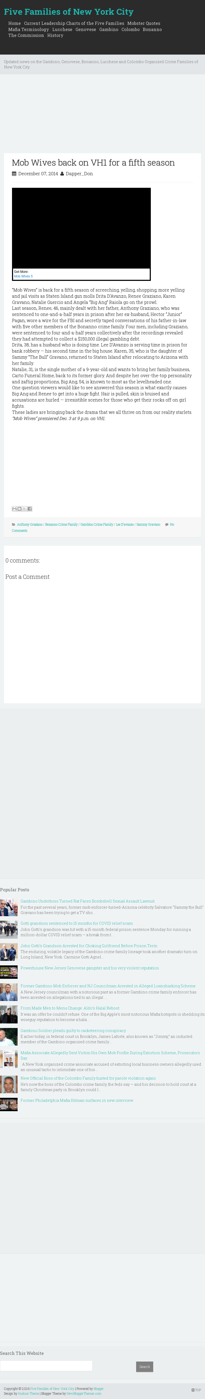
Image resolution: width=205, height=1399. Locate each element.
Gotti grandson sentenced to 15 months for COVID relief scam (77, 923)
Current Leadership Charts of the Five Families (74, 23)
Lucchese (62, 29)
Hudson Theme (28, 1393)
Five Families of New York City (69, 11)
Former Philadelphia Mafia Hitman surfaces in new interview (77, 1100)
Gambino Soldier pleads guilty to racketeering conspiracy (73, 1030)
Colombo (130, 29)
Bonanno (152, 29)
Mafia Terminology (28, 29)
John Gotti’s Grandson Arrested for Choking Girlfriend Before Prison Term (89, 945)
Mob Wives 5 (23, 276)
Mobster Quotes (143, 23)
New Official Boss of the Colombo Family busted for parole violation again (88, 1078)
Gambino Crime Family (97, 524)
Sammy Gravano (148, 524)
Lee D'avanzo (125, 524)
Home (14, 23)
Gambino (108, 29)
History (55, 35)
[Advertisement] (102, 115)
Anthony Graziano (29, 524)
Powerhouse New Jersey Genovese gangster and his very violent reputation (90, 967)
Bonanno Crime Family (61, 524)
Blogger (99, 1388)
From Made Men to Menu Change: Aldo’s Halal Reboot (70, 1008)
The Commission (26, 35)
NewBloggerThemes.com (84, 1393)
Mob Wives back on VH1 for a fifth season (93, 162)
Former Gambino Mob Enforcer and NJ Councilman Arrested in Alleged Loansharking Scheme (108, 985)
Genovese (86, 29)
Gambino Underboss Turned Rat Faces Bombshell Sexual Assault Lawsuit (88, 901)
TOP (196, 1390)
